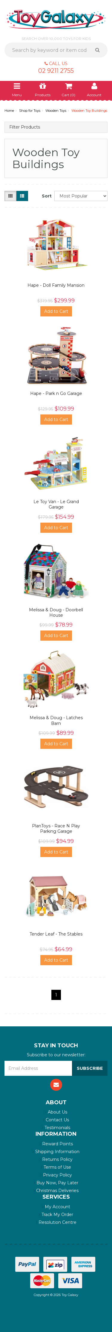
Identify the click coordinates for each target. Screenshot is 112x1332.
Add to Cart (56, 311)
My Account (56, 1206)
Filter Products (24, 127)
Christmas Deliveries (56, 1190)
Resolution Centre (56, 1222)
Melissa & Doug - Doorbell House (56, 612)
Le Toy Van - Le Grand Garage (56, 504)
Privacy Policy (56, 1175)
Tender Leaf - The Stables (56, 934)
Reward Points (56, 1144)
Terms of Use (56, 1167)
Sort (46, 196)
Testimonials (56, 1127)
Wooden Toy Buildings (89, 110)
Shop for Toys (29, 110)
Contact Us (56, 1120)
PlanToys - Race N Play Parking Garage (56, 828)
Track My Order (56, 1214)
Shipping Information (56, 1151)
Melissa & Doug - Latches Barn (56, 720)
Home (9, 110)
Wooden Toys (55, 110)
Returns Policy (56, 1159)
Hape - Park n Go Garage (56, 393)
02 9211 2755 (56, 70)
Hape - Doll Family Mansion (56, 285)
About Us (56, 1112)
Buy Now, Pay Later (56, 1182)
